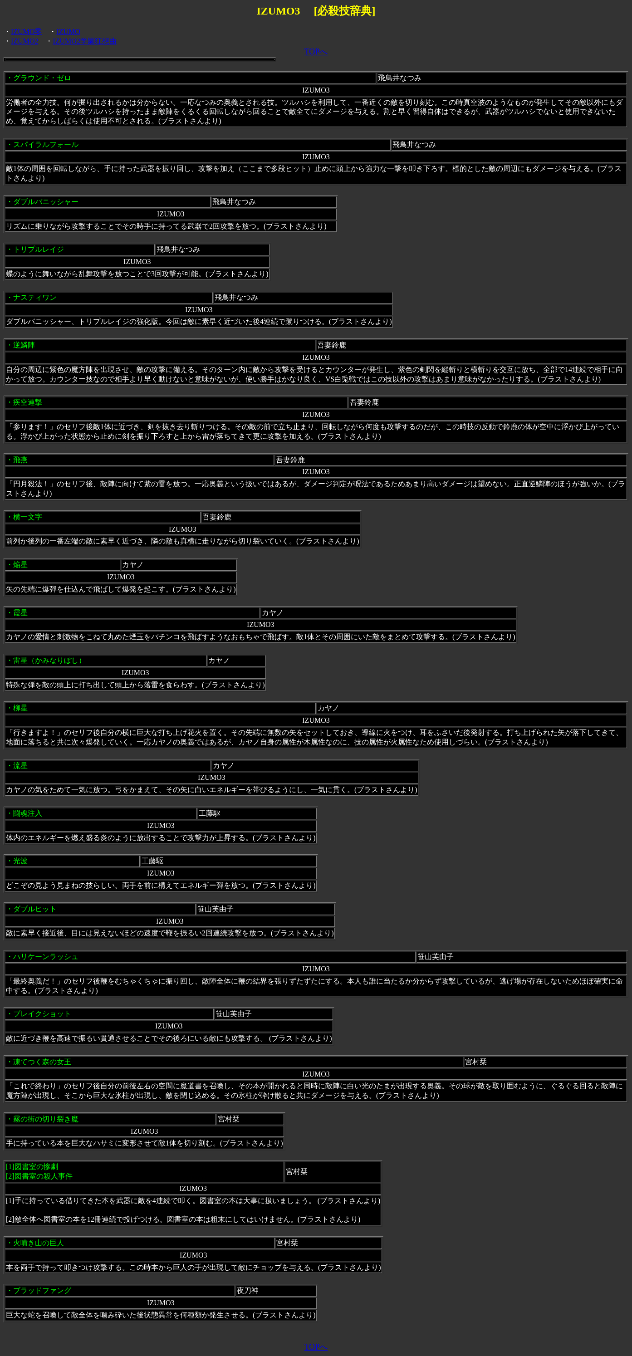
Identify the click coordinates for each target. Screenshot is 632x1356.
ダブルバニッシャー (45, 202)
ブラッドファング (42, 1290)
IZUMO (68, 31)
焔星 (20, 564)
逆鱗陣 (24, 345)
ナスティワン (35, 297)
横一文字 (27, 517)
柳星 (20, 708)
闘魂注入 (27, 813)
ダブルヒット (35, 909)
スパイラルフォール (45, 144)
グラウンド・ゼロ (42, 78)
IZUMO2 (24, 41)
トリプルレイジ (38, 249)
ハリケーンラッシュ (45, 956)
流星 (20, 765)
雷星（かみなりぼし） (49, 660)
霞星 (20, 613)
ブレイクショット (42, 1014)
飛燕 (20, 460)
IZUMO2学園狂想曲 (84, 41)
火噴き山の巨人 (38, 1243)
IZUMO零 (26, 31)
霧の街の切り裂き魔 (45, 1119)
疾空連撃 (27, 402)
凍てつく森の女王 (42, 1062)
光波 (20, 861)
